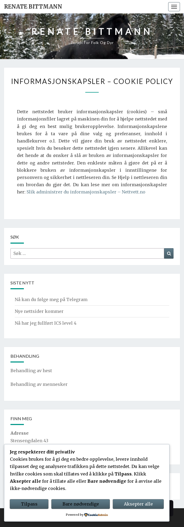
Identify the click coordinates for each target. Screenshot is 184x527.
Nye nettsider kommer (39, 311)
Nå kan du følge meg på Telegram (51, 299)
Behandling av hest (31, 370)
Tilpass (29, 504)
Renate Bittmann (33, 6)
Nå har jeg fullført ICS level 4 (45, 323)
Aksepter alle (138, 504)
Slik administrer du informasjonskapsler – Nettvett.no (86, 192)
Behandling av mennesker (39, 384)
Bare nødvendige (80, 504)
